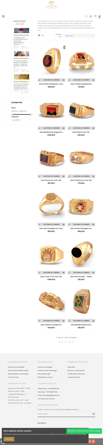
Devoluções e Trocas (45, 377)
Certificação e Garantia (76, 374)
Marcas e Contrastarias (76, 370)
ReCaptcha (42, 423)
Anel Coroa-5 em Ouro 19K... (51, 276)
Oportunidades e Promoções (18, 374)
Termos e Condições (45, 367)
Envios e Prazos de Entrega (47, 370)
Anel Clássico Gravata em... (51, 325)
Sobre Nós (71, 367)
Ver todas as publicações (20, 24)
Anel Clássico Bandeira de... (81, 84)
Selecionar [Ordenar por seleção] (80, 36)
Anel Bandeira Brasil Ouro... (81, 325)
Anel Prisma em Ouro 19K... (51, 180)
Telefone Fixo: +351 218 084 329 (48, 388)
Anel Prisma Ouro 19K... (81, 132)
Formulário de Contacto (46, 399)
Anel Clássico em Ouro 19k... (81, 180)
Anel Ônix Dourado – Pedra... (81, 276)
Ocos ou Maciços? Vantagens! (26, 81)
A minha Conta (13, 377)
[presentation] (66, 424)
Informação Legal (44, 374)
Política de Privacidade (16, 367)
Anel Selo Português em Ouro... (51, 228)
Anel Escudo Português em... (81, 228)
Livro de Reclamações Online (18, 370)
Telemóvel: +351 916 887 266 (47, 392)
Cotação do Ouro (74, 377)
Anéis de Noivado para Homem (26, 58)
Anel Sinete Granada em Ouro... (51, 84)
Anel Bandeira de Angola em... (51, 132)
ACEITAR (9, 439)
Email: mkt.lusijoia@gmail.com (49, 395)
